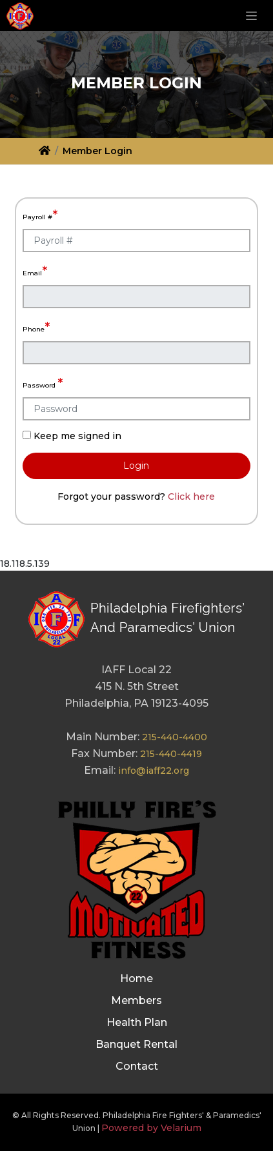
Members (136, 1000)
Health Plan (136, 1022)
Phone (36, 327)
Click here (191, 496)
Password (43, 383)
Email (35, 271)
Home (136, 978)
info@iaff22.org (153, 770)
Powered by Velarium (151, 1128)
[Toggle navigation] (251, 15)
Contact (137, 1066)
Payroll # (40, 214)
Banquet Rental (136, 1044)
